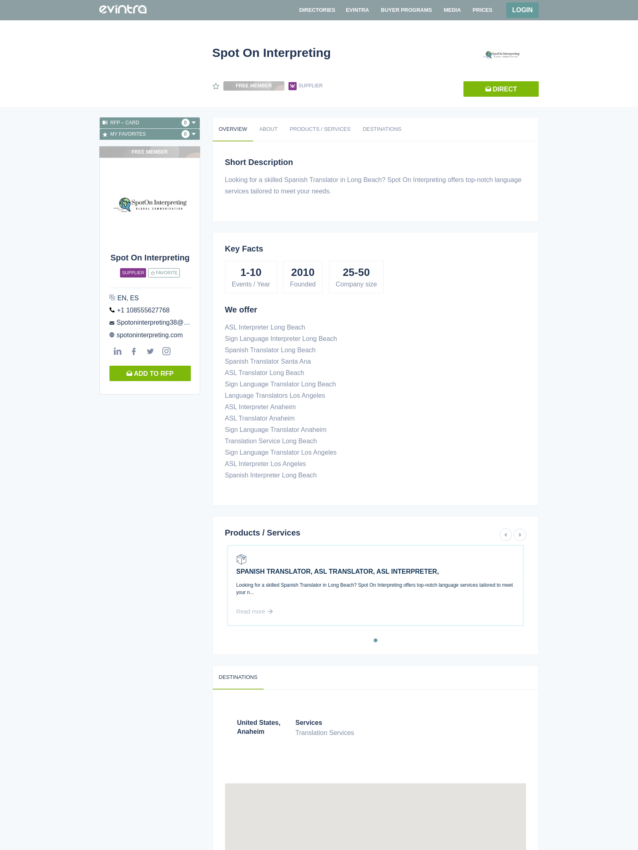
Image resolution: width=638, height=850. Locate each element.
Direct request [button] (501, 91)
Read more (254, 611)
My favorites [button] (149, 134)
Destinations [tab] (382, 129)
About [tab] (268, 129)
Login (522, 10)
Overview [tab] (233, 129)
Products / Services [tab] (320, 129)
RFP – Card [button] (149, 123)
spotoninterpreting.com (149, 335)
